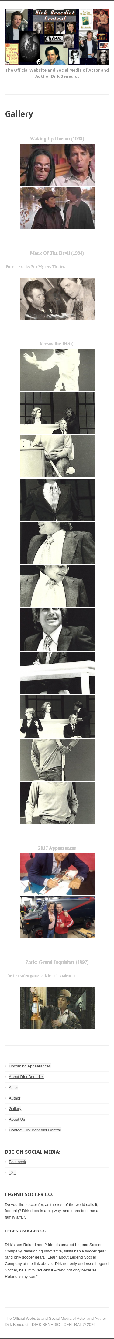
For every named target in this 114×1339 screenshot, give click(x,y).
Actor (13, 1087)
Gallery (15, 1108)
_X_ (12, 1172)
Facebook (17, 1162)
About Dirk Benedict (26, 1077)
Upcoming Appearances (30, 1066)
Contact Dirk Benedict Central (35, 1130)
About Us (17, 1119)
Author (14, 1098)
